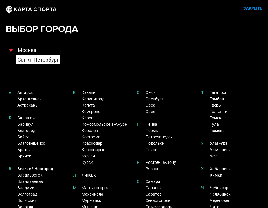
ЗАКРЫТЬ (252, 8)
